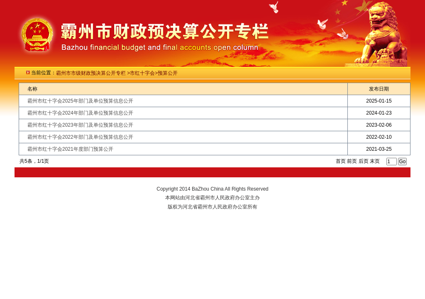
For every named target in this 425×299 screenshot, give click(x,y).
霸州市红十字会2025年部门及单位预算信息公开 (80, 101)
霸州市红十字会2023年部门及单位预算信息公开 (80, 125)
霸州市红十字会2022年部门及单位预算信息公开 (80, 137)
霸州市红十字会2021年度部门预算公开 (70, 149)
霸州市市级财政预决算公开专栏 (91, 73)
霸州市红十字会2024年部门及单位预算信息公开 (80, 113)
